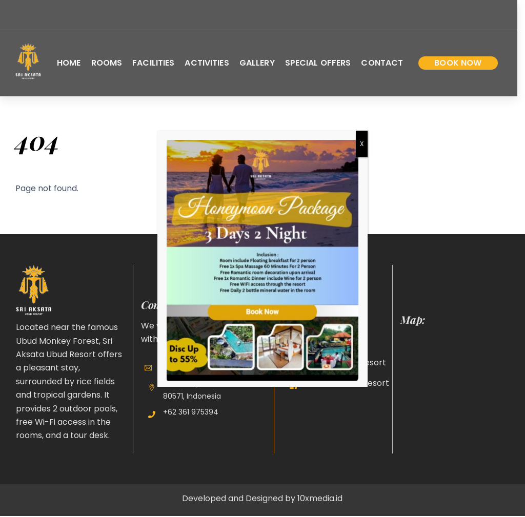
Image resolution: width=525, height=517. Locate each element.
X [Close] (362, 143)
